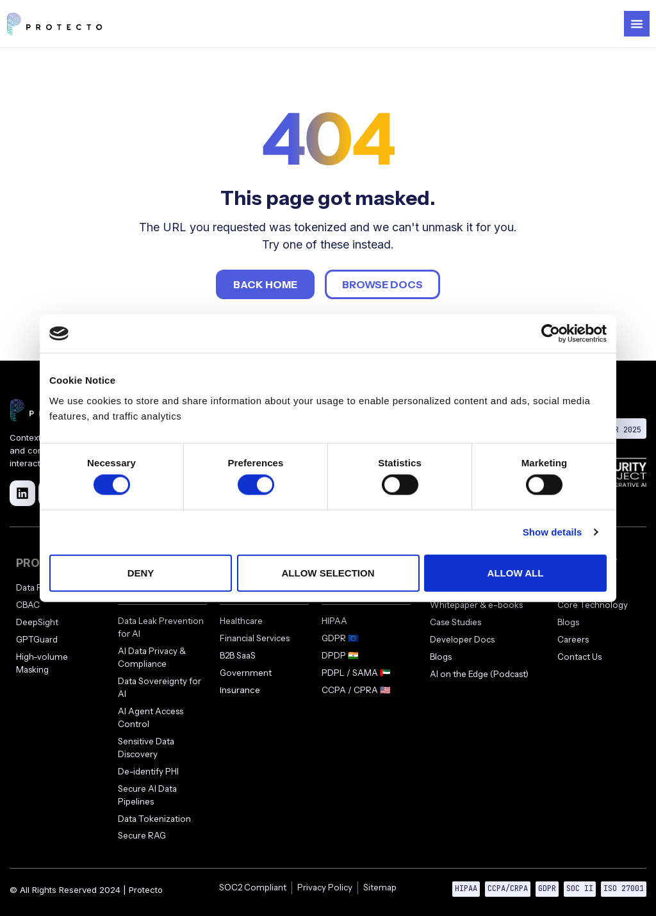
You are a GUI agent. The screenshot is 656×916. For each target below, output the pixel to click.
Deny (140, 572)
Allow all (516, 572)
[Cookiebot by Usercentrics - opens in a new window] (551, 333)
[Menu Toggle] (637, 24)
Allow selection (328, 572)
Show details (552, 532)
